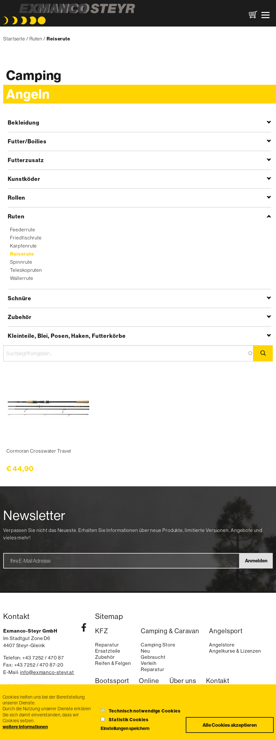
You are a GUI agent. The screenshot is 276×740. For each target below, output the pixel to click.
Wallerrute (21, 278)
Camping (33, 75)
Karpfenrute (23, 246)
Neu (145, 651)
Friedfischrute (26, 237)
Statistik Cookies (128, 720)
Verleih (149, 663)
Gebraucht (153, 657)
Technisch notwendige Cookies (144, 711)
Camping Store (158, 644)
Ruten (36, 38)
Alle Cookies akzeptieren (230, 725)
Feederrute (22, 229)
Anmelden (256, 561)
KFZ (101, 631)
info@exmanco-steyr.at (47, 672)
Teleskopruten (26, 270)
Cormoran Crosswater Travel (38, 451)
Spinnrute (21, 262)
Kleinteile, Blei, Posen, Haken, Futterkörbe (67, 335)
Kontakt (217, 681)
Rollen (16, 197)
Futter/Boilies (27, 141)
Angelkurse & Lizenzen (235, 651)
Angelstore (222, 644)
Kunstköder (24, 178)
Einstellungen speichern (125, 728)
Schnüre (19, 298)
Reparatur (107, 644)
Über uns (183, 681)
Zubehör (20, 317)
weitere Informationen (25, 726)
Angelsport (226, 631)
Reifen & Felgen (113, 663)
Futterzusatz (26, 160)
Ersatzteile (107, 651)
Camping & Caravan (170, 631)
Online (149, 681)
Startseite (14, 38)
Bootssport (112, 681)
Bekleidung (23, 122)
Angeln (28, 94)
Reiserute (22, 254)
